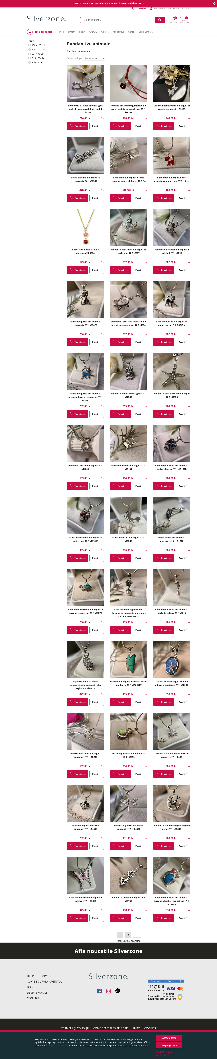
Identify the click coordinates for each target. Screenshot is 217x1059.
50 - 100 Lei (37, 53)
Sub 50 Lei (37, 62)
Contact (186, 8)
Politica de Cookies (56, 1045)
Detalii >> (96, 126)
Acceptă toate (169, 1037)
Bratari (71, 31)
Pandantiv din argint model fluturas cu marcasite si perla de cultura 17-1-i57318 (129, 613)
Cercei (131, 31)
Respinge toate (169, 1045)
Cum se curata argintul (44, 981)
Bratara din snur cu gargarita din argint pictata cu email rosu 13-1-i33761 (128, 109)
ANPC (136, 1028)
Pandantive (118, 31)
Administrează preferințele (164, 1053)
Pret (31, 41)
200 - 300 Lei (38, 49)
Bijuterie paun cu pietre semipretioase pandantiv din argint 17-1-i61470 (85, 685)
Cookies (150, 1028)
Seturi (82, 31)
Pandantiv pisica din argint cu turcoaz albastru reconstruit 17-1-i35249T (85, 397)
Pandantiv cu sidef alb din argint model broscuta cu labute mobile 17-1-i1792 (85, 109)
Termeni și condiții (75, 1028)
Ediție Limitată (146, 31)
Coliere (105, 31)
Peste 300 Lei (38, 58)
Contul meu (157, 8)
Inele (61, 31)
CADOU (93, 31)
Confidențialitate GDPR (110, 1028)
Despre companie (39, 976)
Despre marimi (37, 992)
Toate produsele (41, 32)
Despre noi (173, 8)
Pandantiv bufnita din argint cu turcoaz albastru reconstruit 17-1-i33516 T (172, 901)
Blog (30, 987)
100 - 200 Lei (38, 45)
